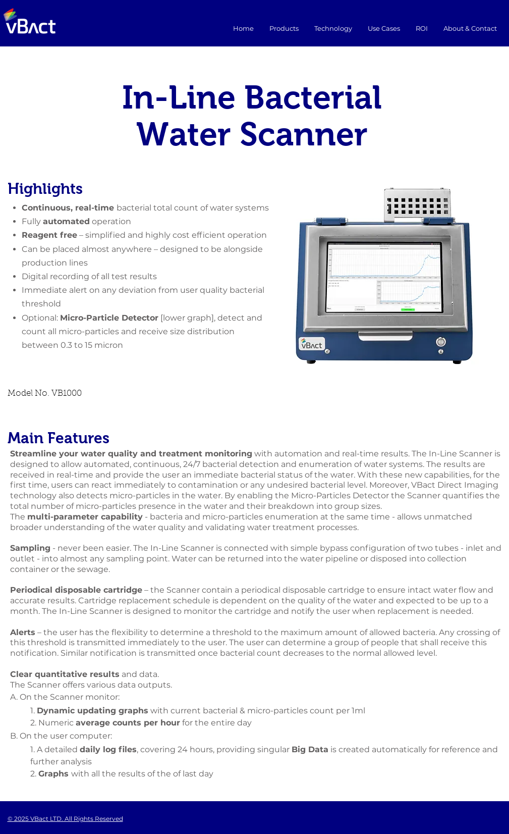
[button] (384, 28)
